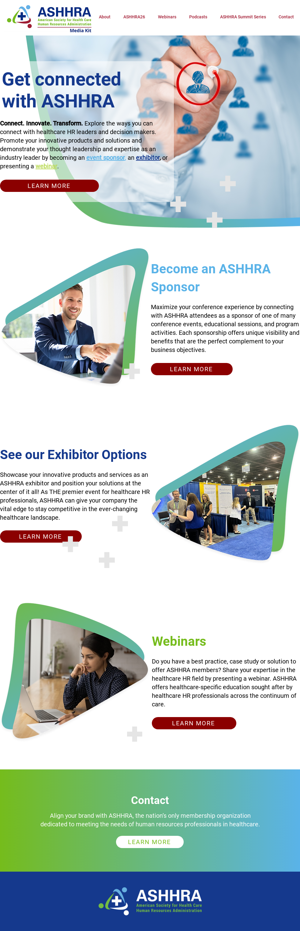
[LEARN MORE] (49, 186)
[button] (134, 16)
